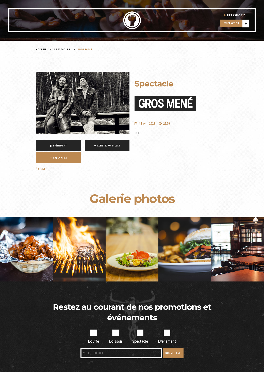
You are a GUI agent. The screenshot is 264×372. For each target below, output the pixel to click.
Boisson (115, 337)
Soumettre (170, 353)
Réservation (231, 23)
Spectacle (140, 337)
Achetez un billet (107, 145)
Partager (40, 168)
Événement (58, 145)
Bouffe (93, 337)
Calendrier (58, 157)
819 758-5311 (234, 16)
